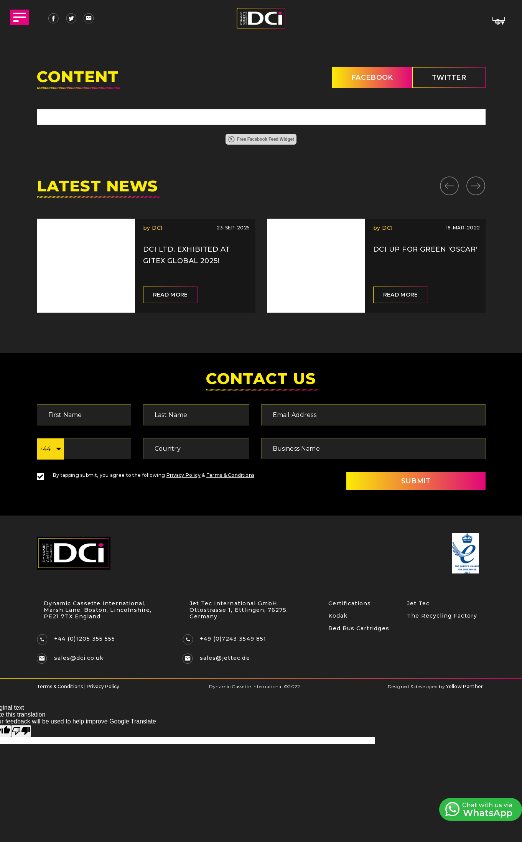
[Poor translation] (21, 731)
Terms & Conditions (230, 476)
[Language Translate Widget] (498, 19)
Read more (170, 295)
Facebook (368, 78)
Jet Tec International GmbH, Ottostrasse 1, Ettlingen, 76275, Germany (239, 610)
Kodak (337, 617)
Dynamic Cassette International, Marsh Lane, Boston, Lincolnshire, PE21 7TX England (98, 610)
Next (476, 184)
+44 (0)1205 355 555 (85, 639)
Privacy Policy (183, 476)
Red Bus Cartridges (358, 629)
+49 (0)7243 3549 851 (233, 639)
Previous (449, 184)
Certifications (349, 604)
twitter (447, 78)
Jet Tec (418, 604)
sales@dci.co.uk (79, 658)
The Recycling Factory (442, 617)
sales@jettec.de (225, 658)
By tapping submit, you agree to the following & (146, 476)
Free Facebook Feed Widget (261, 140)
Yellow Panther (464, 687)
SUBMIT (412, 482)
